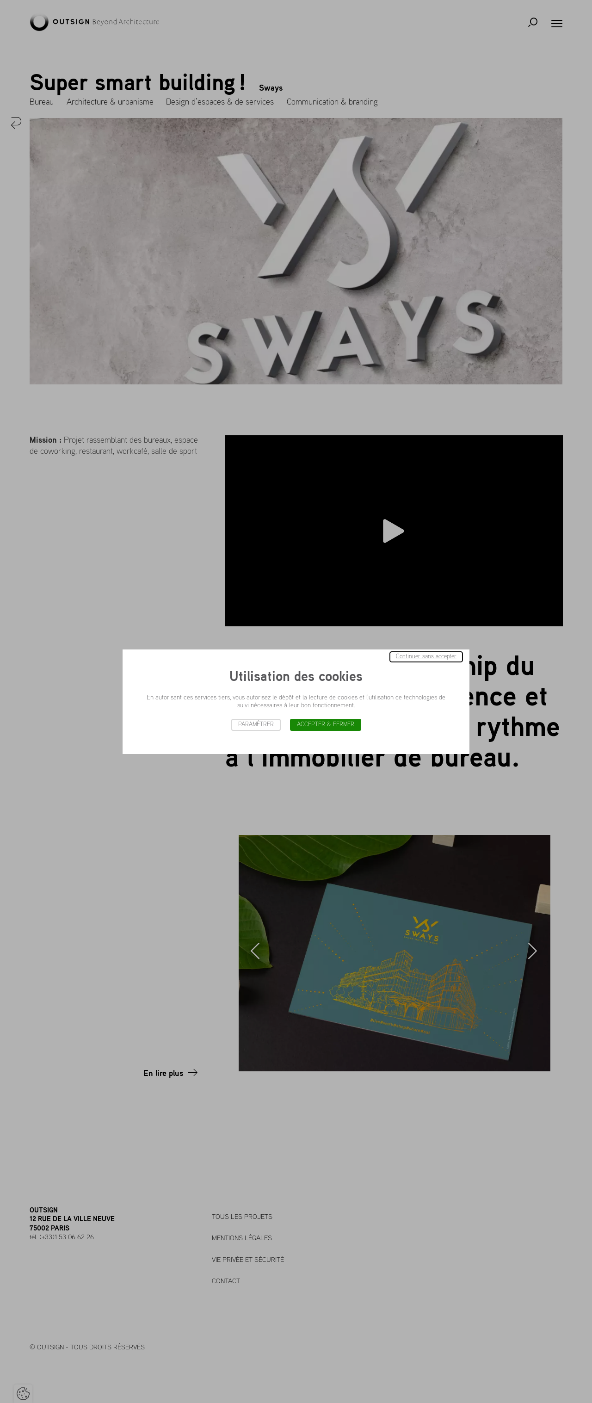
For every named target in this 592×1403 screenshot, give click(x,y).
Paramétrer (256, 725)
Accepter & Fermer (325, 725)
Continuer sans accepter (426, 657)
